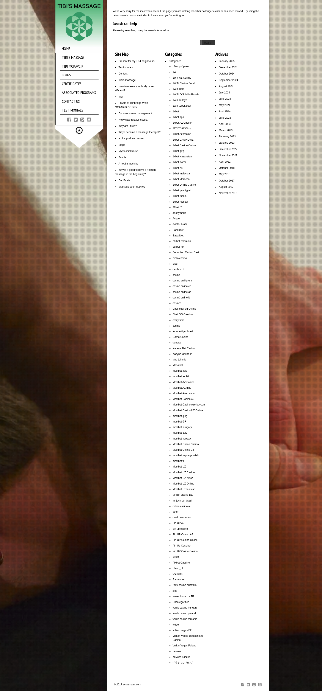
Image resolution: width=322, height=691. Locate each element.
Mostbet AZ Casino (183, 382)
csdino (176, 325)
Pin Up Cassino (181, 545)
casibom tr (178, 269)
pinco (176, 556)
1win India (178, 88)
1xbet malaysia (181, 173)
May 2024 (224, 105)
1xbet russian (180, 201)
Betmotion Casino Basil (186, 252)
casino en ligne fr (182, 280)
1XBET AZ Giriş (182, 128)
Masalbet (178, 365)
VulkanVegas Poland (184, 645)
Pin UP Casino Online (185, 540)
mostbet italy (180, 432)
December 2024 (228, 67)
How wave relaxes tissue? (134, 119)
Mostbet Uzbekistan (184, 489)
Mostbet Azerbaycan (184, 393)
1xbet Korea (180, 162)
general (177, 342)
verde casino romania (185, 619)
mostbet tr (178, 461)
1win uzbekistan (182, 105)
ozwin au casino (182, 517)
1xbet (176, 111)
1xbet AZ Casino (182, 122)
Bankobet (178, 229)
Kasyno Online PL (183, 354)
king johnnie (179, 359)
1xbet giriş (178, 150)
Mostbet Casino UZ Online (188, 410)
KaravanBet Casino (184, 348)
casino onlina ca (182, 286)
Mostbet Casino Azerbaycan (189, 404)
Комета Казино (181, 656)
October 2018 (227, 167)
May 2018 (224, 174)
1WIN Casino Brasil (184, 83)
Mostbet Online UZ (183, 449)
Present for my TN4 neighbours (137, 61)
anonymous (179, 212)
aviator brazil (180, 224)
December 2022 (228, 149)
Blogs (122, 144)
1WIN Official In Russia (186, 94)
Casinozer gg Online (184, 308)
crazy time (178, 320)
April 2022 (225, 161)
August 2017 (226, 186)
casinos (177, 303)
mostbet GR (179, 421)
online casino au (182, 506)
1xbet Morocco (181, 179)
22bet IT (177, 207)
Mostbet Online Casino (186, 444)
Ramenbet (178, 579)
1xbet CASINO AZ (183, 139)
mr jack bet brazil (182, 500)
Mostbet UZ (179, 466)
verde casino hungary (185, 607)
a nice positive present (131, 138)
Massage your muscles (132, 186)
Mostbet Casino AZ (183, 399)
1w (174, 71)
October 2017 (227, 180)
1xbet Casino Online (184, 145)
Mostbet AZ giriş (182, 387)
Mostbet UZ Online (183, 483)
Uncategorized (181, 602)
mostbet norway (182, 438)
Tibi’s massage (127, 80)
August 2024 (226, 86)
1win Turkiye (180, 100)
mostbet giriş (180, 416)
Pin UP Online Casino (185, 551)
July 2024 (224, 92)
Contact (123, 73)
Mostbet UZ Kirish (183, 478)
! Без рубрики (181, 66)
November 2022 (228, 155)
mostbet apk (180, 370)
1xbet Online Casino (184, 184)
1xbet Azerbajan (182, 133)
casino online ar (182, 291)
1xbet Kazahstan (182, 156)
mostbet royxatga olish (185, 455)
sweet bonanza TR (183, 596)
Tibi (121, 96)
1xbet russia (180, 195)
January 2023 (227, 142)
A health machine (128, 163)
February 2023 (227, 136)
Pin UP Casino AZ (183, 534)
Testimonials (126, 67)
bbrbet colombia (182, 241)
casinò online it (181, 297)
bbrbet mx (178, 246)
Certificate (124, 180)
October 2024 (227, 73)
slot (175, 590)
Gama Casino (180, 337)
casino (176, 274)
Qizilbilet (177, 573)
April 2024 (225, 111)
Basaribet (178, 235)
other (175, 511)
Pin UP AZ (178, 523)
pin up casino (180, 528)
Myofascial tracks (128, 151)
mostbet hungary (182, 427)
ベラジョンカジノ (183, 662)
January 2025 (227, 61)
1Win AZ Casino (182, 77)
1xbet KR (178, 167)
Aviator (177, 218)
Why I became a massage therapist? (140, 132)
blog (175, 263)
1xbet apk (178, 117)
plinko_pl (178, 568)
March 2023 (225, 130)
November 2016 (228, 193)
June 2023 (225, 117)
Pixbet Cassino (181, 562)
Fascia (122, 157)
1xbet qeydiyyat (181, 190)
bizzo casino (180, 258)
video (176, 624)
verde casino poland (184, 613)
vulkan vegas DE (182, 630)
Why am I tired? (128, 125)
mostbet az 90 (181, 376)
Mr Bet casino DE (183, 494)
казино (177, 651)
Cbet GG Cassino (183, 314)
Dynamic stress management (135, 113)
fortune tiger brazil (183, 331)
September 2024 (228, 80)
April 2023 (225, 124)
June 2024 (225, 98)
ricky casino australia (184, 585)
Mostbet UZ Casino (184, 472)
